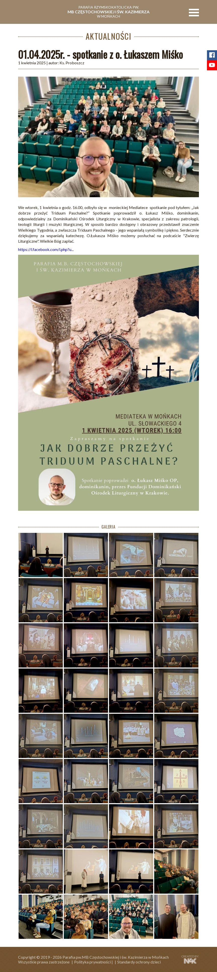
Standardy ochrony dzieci (139, 961)
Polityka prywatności (92, 961)
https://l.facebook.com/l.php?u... (46, 249)
